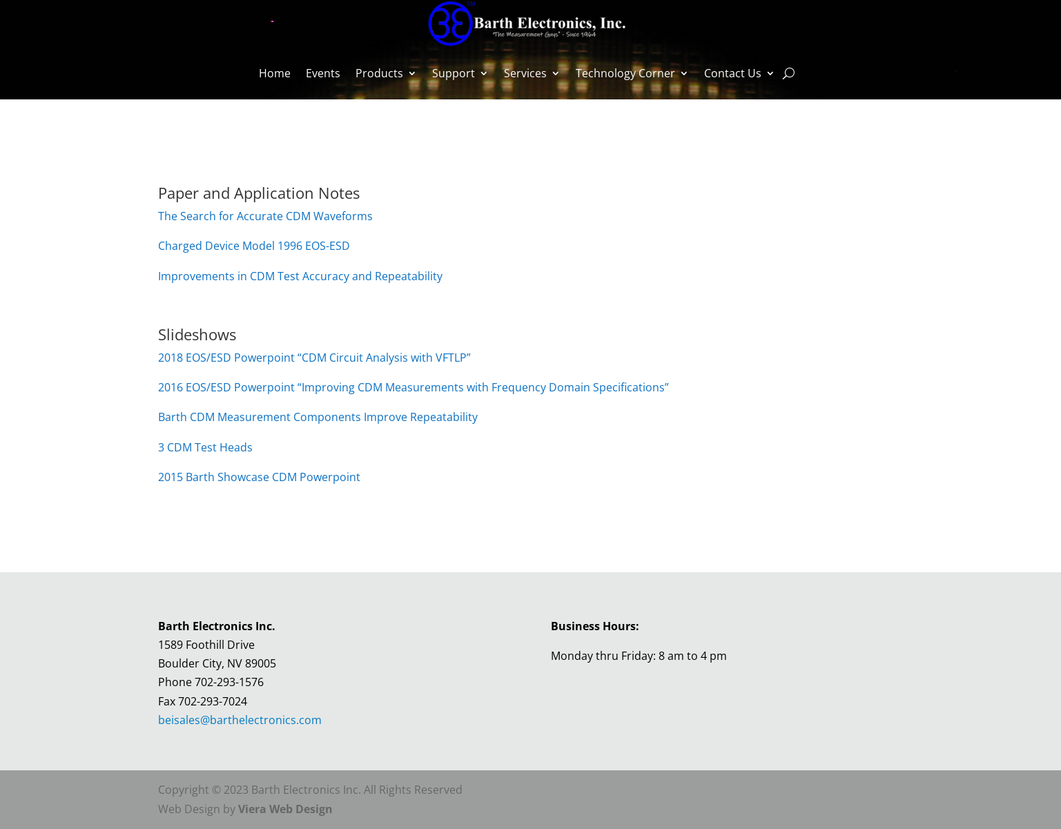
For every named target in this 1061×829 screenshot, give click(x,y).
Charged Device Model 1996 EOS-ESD (254, 245)
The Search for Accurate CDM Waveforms (265, 216)
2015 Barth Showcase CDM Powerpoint (259, 477)
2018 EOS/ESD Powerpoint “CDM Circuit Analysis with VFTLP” (314, 357)
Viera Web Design (285, 809)
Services (525, 73)
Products (379, 73)
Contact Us (732, 73)
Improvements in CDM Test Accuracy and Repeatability (300, 276)
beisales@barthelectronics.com (240, 720)
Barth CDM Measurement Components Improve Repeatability (318, 417)
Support (453, 73)
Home (275, 73)
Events (323, 73)
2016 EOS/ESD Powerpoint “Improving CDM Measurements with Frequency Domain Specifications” (413, 387)
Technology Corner (625, 73)
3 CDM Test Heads (205, 447)
